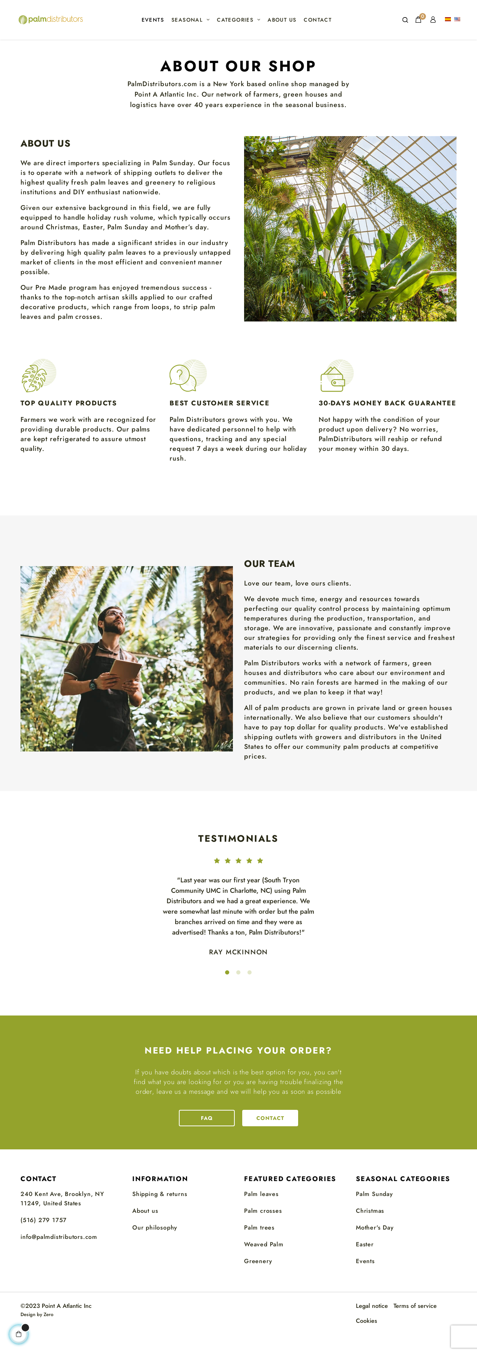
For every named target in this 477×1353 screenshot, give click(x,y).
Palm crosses (263, 1230)
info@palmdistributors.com (58, 1256)
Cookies (366, 1340)
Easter (365, 1264)
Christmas (370, 1230)
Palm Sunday (374, 1213)
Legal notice (372, 1325)
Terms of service (415, 1325)
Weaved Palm (264, 1264)
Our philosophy (154, 1247)
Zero (48, 1334)
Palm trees (259, 1247)
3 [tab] (249, 992)
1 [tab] (227, 992)
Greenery (258, 1280)
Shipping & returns (159, 1213)
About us (145, 1230)
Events (365, 1280)
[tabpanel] (238, 917)
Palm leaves (261, 1213)
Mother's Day (375, 1247)
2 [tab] (238, 992)
